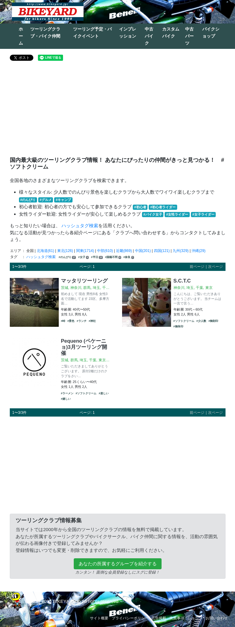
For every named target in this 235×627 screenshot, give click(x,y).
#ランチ (82, 321)
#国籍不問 (113, 257)
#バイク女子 (153, 214)
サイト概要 (99, 618)
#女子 (83, 257)
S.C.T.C (182, 280)
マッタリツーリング (84, 280)
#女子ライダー (203, 214)
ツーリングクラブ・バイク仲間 (45, 32)
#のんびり (27, 200)
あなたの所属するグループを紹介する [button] (118, 563)
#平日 (97, 257)
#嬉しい (66, 398)
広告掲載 (158, 618)
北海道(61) (45, 251)
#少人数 (201, 321)
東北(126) (65, 251)
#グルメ (45, 200)
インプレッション (127, 32)
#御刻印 (213, 321)
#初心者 (140, 207)
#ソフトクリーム (183, 321)
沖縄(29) (198, 251)
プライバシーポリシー (130, 618)
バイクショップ (210, 32)
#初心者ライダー (163, 207)
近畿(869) (124, 251)
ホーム (21, 36)
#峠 (63, 321)
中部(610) (105, 251)
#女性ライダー (177, 214)
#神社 (92, 321)
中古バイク (149, 36)
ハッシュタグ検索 (80, 225)
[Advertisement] (118, 111)
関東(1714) (85, 251)
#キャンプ (63, 200)
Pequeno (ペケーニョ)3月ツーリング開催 (84, 347)
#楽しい (104, 393)
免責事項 (177, 618)
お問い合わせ (217, 618)
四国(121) (162, 251)
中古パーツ (189, 36)
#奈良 (128, 257)
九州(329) (180, 251)
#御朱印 (178, 326)
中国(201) (143, 251)
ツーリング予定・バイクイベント (92, 32)
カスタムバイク (170, 32)
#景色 (70, 321)
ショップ (195, 618)
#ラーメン (67, 393)
